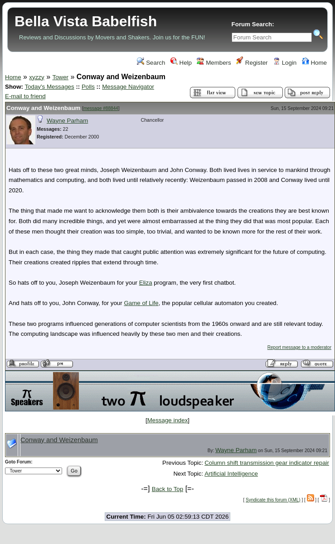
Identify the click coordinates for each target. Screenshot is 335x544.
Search (151, 62)
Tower (60, 77)
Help (181, 62)
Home (314, 62)
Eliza (145, 282)
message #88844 (100, 108)
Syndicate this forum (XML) (273, 499)
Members (214, 62)
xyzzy (36, 77)
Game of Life (141, 303)
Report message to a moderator (299, 347)
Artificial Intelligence (231, 473)
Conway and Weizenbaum (43, 108)
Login (284, 62)
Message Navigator (128, 86)
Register (251, 62)
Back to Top (167, 489)
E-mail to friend (25, 96)
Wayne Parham (67, 120)
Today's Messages (49, 86)
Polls (88, 86)
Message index (167, 420)
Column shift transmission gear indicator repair (266, 462)
